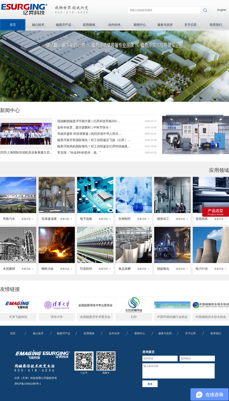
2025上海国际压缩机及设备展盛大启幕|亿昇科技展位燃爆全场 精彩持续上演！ (53, 152)
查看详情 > (27, 219)
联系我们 (216, 24)
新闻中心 (140, 24)
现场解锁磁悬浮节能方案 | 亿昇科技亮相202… (88, 121)
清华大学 (57, 316)
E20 (133, 316)
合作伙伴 (114, 24)
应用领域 (89, 24)
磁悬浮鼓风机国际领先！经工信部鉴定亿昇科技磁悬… (94, 146)
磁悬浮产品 (63, 24)
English (221, 9)
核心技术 (38, 24)
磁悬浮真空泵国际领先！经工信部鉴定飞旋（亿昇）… (94, 140)
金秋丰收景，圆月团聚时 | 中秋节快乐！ (84, 127)
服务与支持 (165, 24)
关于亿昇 (190, 24)
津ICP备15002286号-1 (27, 383)
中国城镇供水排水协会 (211, 316)
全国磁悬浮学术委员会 (95, 316)
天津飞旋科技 (18, 316)
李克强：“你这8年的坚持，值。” (79, 152)
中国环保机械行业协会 (172, 316)
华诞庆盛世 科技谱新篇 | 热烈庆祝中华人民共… (89, 133)
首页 (13, 24)
